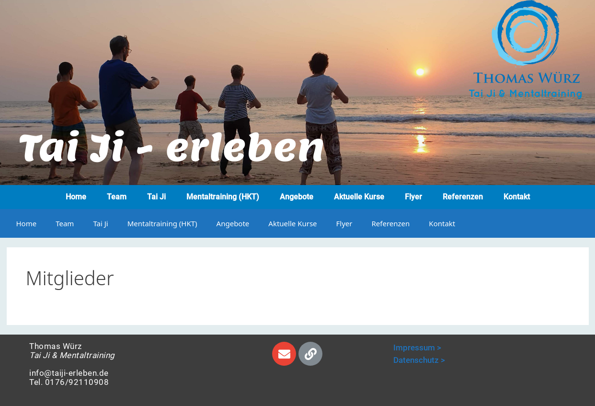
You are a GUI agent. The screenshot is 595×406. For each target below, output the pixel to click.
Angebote (296, 196)
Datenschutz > (419, 360)
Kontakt (516, 196)
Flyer (413, 196)
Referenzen (463, 196)
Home (76, 196)
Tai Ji (156, 196)
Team (116, 196)
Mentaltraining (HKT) (222, 196)
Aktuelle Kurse (359, 196)
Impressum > (417, 347)
